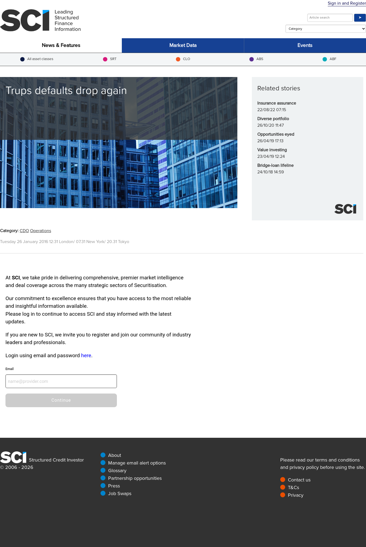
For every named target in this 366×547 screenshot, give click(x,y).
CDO (24, 230)
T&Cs (293, 487)
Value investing (272, 150)
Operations (40, 230)
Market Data (183, 45)
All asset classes (36, 59)
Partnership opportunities (135, 478)
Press (114, 486)
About (114, 455)
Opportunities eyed (275, 134)
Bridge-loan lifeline (275, 165)
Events (304, 45)
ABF (329, 59)
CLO (183, 59)
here (86, 355)
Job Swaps (119, 493)
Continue (61, 400)
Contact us (299, 480)
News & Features (61, 45)
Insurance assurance (276, 103)
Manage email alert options (137, 463)
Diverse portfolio (273, 119)
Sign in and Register (347, 3)
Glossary (117, 471)
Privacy (295, 495)
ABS (256, 59)
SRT (110, 59)
